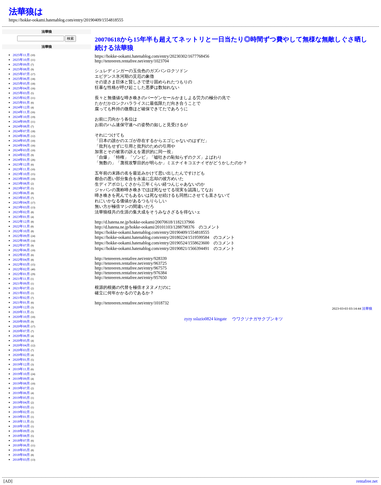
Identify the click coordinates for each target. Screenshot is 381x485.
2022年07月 (21, 245)
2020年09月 (21, 321)
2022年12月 (21, 221)
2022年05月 (21, 255)
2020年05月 (21, 340)
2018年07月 (21, 440)
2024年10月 (21, 117)
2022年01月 (21, 274)
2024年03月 (21, 150)
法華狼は (26, 11)
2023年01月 (21, 217)
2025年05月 (21, 83)
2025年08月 (21, 69)
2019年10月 (21, 374)
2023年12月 (21, 164)
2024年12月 (21, 107)
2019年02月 (21, 412)
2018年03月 (21, 459)
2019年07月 (21, 388)
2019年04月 (21, 402)
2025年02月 (21, 98)
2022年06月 (21, 250)
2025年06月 (21, 79)
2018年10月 (21, 426)
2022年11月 (21, 226)
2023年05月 (21, 198)
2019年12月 (21, 364)
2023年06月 (21, 193)
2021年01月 (21, 302)
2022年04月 (21, 260)
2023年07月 (21, 188)
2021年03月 (21, 293)
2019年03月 (21, 407)
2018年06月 (21, 445)
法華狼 (367, 308)
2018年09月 (21, 431)
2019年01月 (21, 417)
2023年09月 (21, 179)
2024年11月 (21, 112)
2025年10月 (21, 60)
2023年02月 (21, 212)
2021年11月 (21, 279)
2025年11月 (21, 55)
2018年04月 (21, 455)
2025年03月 (21, 93)
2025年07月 (21, 74)
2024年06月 (21, 136)
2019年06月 (21, 393)
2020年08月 (21, 326)
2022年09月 (21, 236)
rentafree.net (367, 481)
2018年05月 (21, 450)
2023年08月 (21, 183)
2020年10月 (21, 317)
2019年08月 (21, 383)
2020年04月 (21, 345)
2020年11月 (21, 312)
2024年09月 (21, 121)
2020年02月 (21, 355)
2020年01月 (21, 360)
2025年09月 (21, 64)
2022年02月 (21, 269)
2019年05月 (21, 398)
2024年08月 (21, 126)
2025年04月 (21, 88)
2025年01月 (21, 102)
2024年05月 (21, 141)
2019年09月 (21, 379)
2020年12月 (21, 307)
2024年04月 (21, 145)
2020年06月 (21, 336)
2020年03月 (21, 350)
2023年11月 (21, 169)
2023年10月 (21, 174)
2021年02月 (21, 298)
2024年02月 (21, 155)
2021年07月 (21, 288)
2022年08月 (21, 240)
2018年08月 (21, 436)
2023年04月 (21, 202)
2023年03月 (21, 207)
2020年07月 (21, 331)
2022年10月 (21, 231)
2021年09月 (21, 283)
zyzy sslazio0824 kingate (205, 319)
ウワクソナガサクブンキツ (257, 319)
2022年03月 (21, 264)
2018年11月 (21, 421)
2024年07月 (21, 131)
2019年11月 (21, 369)
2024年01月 (21, 160)
